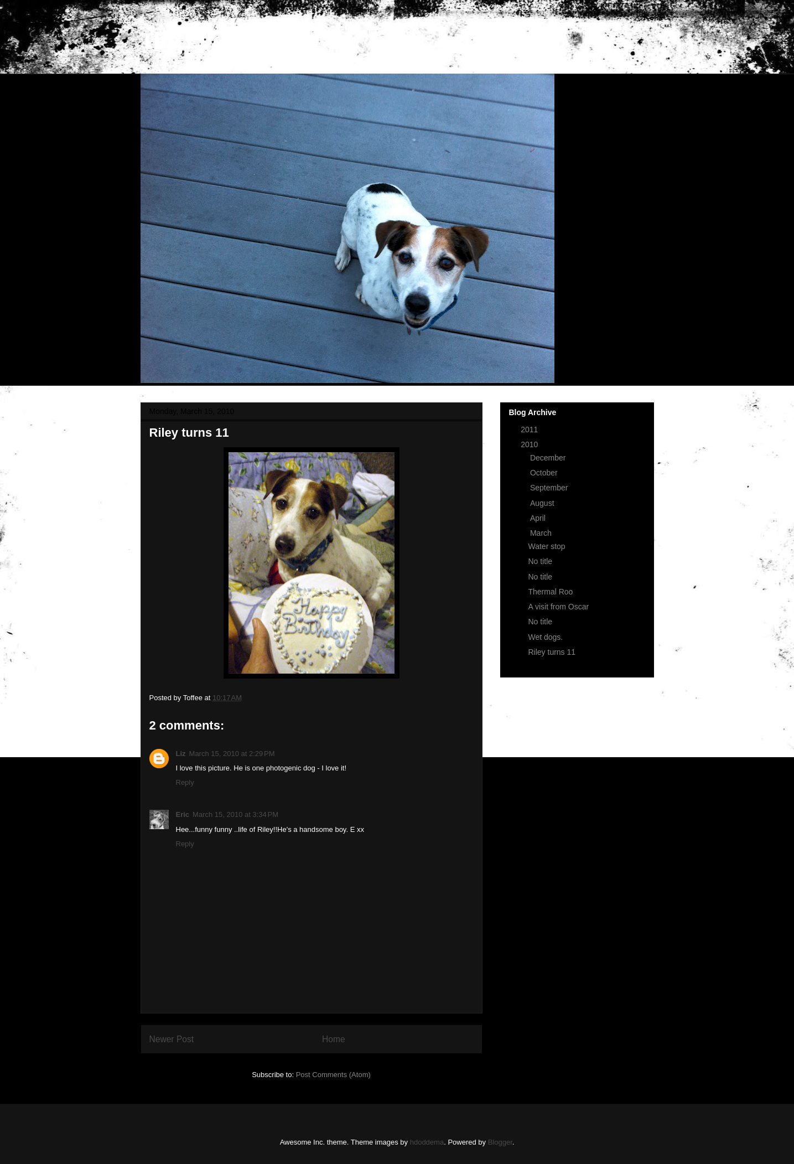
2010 (530, 444)
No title (540, 561)
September (550, 487)
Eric (183, 814)
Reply (185, 782)
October (545, 472)
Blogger (500, 1142)
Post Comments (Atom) (333, 1074)
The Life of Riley (226, 41)
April (539, 518)
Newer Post (171, 1039)
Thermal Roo (550, 591)
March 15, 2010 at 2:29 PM (232, 753)
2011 (530, 429)
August (543, 503)
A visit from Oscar (558, 606)
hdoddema (427, 1142)
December (549, 457)
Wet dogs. (545, 637)
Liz (181, 753)
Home (333, 1039)
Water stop (546, 546)
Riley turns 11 (551, 652)
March (542, 533)
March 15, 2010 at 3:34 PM (235, 814)
